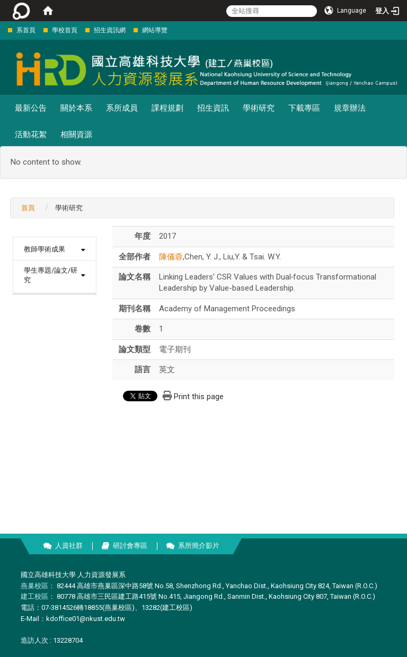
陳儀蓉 (171, 257)
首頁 (28, 208)
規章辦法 (350, 108)
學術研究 (259, 108)
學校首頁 (64, 30)
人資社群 (69, 545)
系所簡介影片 (198, 545)
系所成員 (122, 108)
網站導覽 (154, 30)
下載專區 (304, 108)
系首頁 (26, 30)
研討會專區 (130, 545)
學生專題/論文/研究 (50, 275)
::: (2, 30)
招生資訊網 (110, 30)
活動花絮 (31, 134)
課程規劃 (167, 108)
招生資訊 (213, 108)
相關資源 (76, 134)
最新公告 (31, 108)
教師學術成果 (44, 249)
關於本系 (76, 108)
